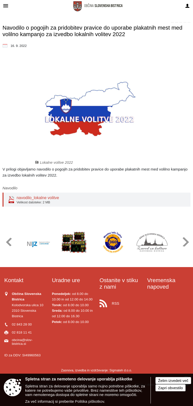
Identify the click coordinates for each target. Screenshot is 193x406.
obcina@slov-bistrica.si (22, 342)
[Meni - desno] (187, 6)
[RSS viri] (120, 302)
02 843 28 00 (22, 324)
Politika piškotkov (89, 401)
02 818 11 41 (22, 332)
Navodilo (10, 188)
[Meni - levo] (6, 6)
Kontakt (13, 280)
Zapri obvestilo (170, 388)
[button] (8, 242)
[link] (172, 22)
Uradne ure (66, 280)
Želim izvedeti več (173, 380)
